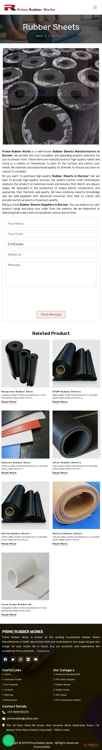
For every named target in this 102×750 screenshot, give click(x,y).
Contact (7, 690)
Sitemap (7, 695)
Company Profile (12, 679)
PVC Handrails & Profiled (66, 700)
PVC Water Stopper (64, 679)
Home (39, 36)
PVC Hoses (59, 695)
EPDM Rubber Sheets (67, 391)
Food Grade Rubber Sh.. (17, 604)
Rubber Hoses (61, 690)
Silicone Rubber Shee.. (17, 462)
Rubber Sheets (61, 684)
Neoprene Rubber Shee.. (18, 391)
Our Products (10, 684)
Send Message (51, 314)
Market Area (9, 700)
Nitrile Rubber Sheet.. (16, 533)
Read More (9, 401)
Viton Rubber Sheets (67, 462)
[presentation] (31, 297)
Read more (43, 651)
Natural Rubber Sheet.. (68, 533)
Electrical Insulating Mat (66, 674)
